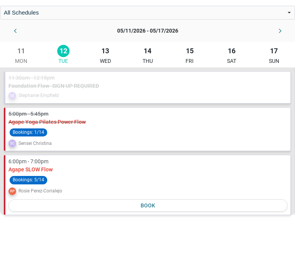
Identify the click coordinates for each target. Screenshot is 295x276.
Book (148, 205)
